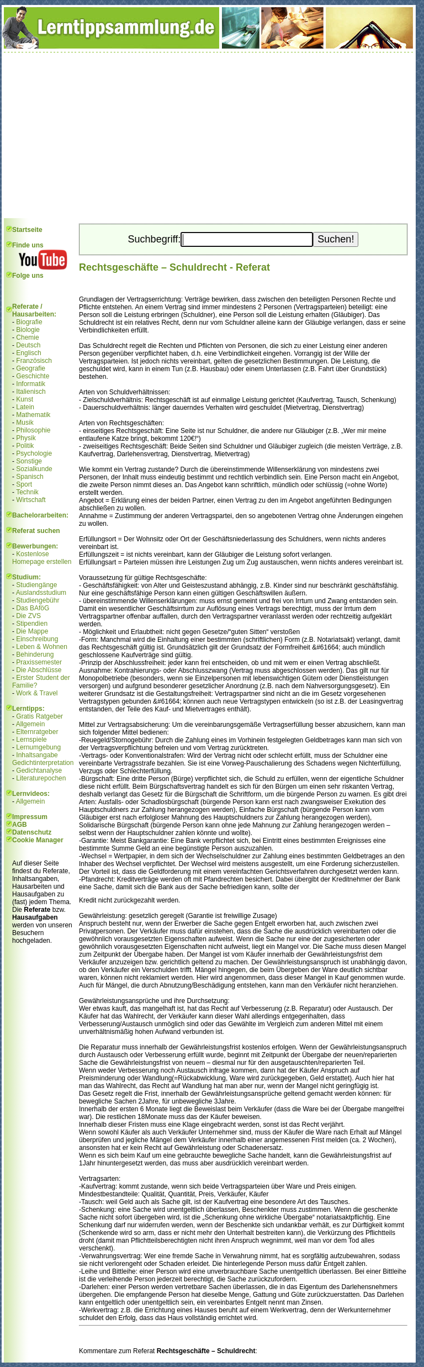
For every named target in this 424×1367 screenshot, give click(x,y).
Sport (24, 484)
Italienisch (30, 391)
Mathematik (33, 415)
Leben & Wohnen (41, 647)
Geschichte (32, 376)
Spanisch (29, 477)
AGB (19, 824)
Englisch (28, 353)
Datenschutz (31, 832)
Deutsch (28, 345)
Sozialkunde (34, 469)
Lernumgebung (38, 747)
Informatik (30, 384)
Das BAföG (32, 608)
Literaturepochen (41, 778)
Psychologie (34, 453)
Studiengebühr (37, 600)
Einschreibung (37, 639)
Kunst (24, 399)
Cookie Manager (37, 840)
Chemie (27, 337)
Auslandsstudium (41, 593)
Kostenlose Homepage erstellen (41, 558)
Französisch (34, 361)
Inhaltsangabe (36, 755)
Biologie (28, 330)
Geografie (30, 368)
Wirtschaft (30, 500)
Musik (24, 422)
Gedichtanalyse (39, 770)
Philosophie (33, 430)
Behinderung (35, 654)
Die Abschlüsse (38, 670)
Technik (27, 492)
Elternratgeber (37, 732)
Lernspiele (31, 739)
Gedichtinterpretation (42, 763)
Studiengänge (36, 585)
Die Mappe (32, 631)
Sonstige (29, 461)
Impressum (29, 817)
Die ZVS (28, 616)
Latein (25, 407)
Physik (25, 438)
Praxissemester (39, 662)
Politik (25, 446)
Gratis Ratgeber (39, 716)
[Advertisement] (209, 135)
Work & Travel (36, 693)
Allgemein (30, 724)
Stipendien (31, 623)
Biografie (29, 322)
